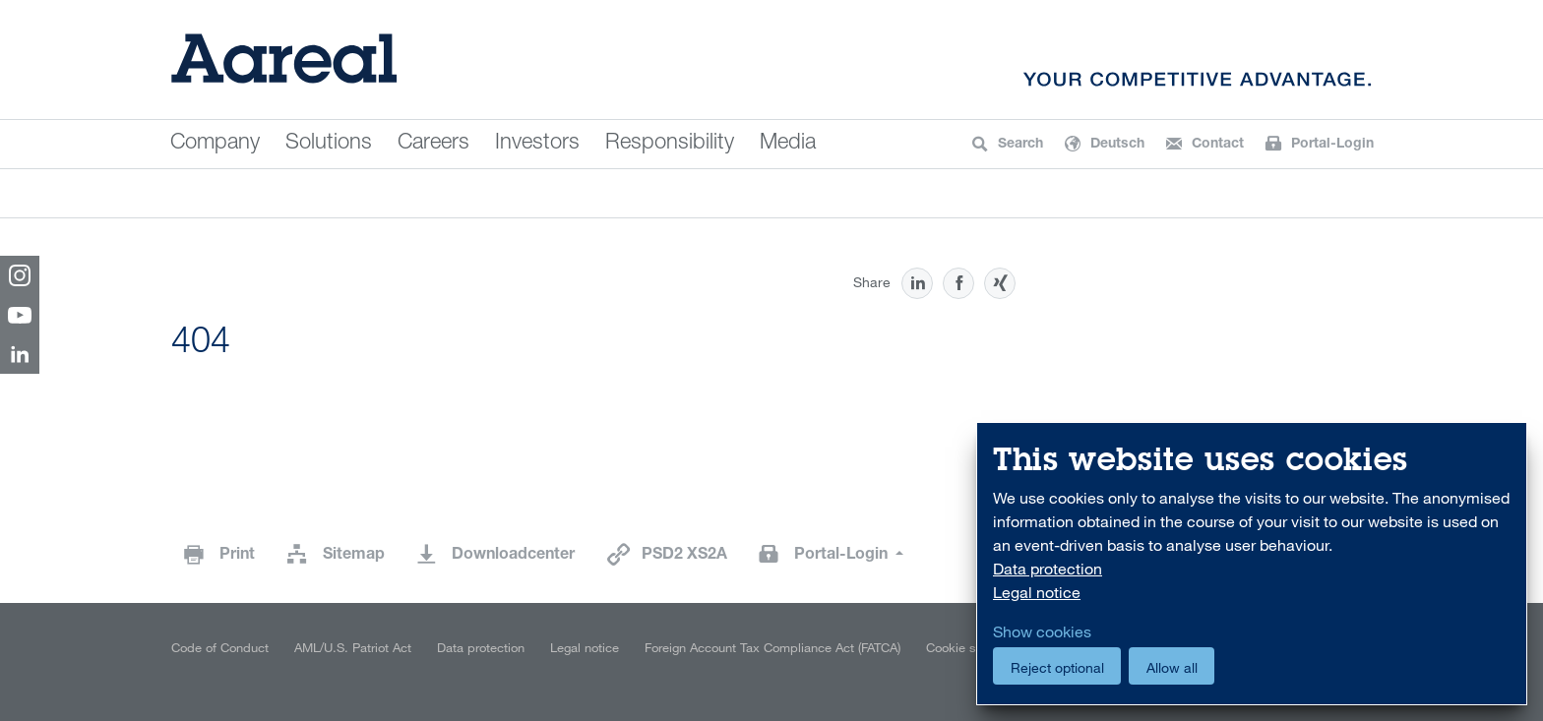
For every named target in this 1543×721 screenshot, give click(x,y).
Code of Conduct (220, 647)
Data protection (481, 647)
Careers (433, 143)
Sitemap (354, 556)
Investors (537, 143)
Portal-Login (843, 556)
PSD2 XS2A (684, 556)
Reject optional (1057, 667)
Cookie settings (970, 647)
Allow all (1172, 667)
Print (237, 556)
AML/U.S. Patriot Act (352, 647)
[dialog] (1251, 564)
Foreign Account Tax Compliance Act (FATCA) (772, 647)
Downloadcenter (513, 556)
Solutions (328, 143)
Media (788, 143)
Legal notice (584, 647)
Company (215, 143)
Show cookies (1042, 631)
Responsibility (669, 143)
